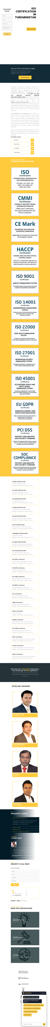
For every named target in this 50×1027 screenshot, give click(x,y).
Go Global (16, 955)
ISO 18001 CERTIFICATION (19, 542)
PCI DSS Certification (17, 645)
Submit (7, 34)
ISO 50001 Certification (18, 585)
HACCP (16, 97)
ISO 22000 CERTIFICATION (19, 499)
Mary (27, 102)
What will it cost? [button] (16, 830)
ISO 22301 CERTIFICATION (19, 516)
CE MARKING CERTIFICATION (19, 533)
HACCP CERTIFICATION (18, 525)
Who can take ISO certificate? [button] (18, 818)
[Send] (44, 1024)
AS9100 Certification (17, 620)
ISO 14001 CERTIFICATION (19, 490)
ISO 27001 (24, 95)
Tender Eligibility (18, 938)
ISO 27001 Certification (18, 559)
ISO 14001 (36, 93)
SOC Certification (17, 594)
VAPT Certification (17, 637)
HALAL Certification (17, 611)
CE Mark (23, 97)
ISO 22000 (33, 95)
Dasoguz (24, 102)
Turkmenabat (18, 102)
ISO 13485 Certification (18, 576)
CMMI (19, 97)
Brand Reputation (18, 920)
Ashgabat (13, 102)
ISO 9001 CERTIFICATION (18, 481)
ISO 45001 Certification (18, 568)
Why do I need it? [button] (16, 827)
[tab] (25, 818)
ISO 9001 (30, 93)
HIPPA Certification (17, 654)
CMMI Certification (17, 602)
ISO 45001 (15, 95)
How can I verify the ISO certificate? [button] (20, 832)
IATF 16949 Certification (18, 628)
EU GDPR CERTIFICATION (18, 507)
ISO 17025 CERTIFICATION (19, 550)
